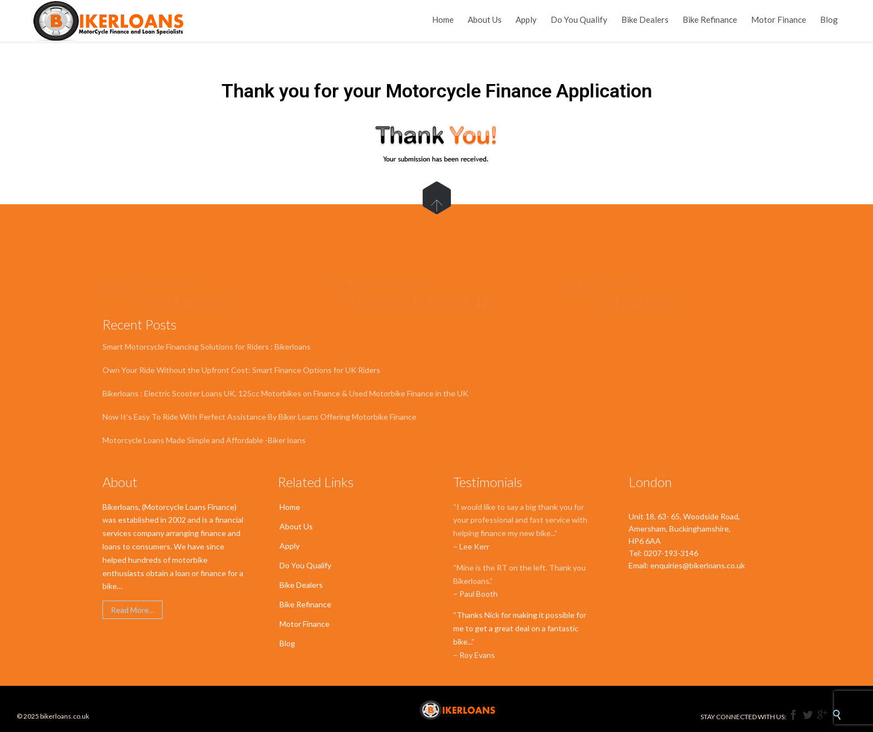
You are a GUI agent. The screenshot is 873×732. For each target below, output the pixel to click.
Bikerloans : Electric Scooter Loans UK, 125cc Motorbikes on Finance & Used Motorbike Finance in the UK (285, 393)
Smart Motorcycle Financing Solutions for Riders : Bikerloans (206, 346)
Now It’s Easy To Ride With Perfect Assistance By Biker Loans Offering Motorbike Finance (259, 416)
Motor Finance (304, 623)
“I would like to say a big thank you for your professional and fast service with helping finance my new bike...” (520, 520)
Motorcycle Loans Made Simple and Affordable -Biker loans (204, 440)
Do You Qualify (305, 565)
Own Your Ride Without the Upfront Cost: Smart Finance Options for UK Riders (241, 370)
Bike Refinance (305, 604)
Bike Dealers (301, 584)
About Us (296, 526)
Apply (289, 546)
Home (289, 507)
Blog (287, 643)
